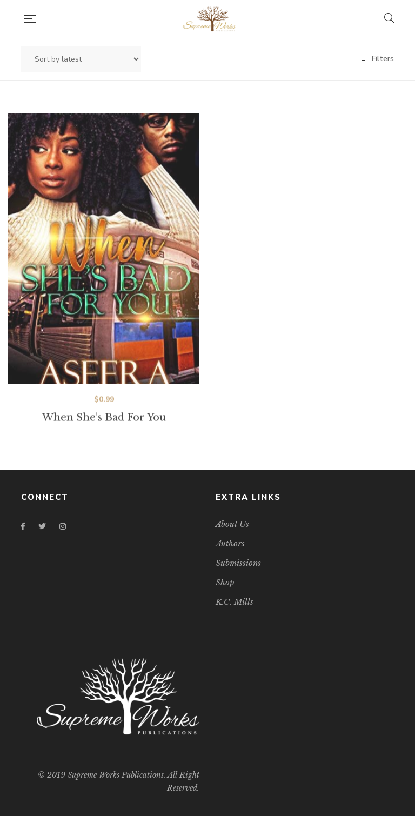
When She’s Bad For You (104, 426)
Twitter (42, 526)
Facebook (23, 526)
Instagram (62, 526)
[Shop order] (81, 59)
